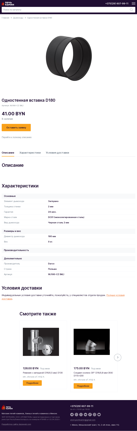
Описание (8, 152)
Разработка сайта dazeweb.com (16, 424)
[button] (117, 357)
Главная (5, 18)
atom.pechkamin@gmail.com (82, 420)
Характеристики (30, 152)
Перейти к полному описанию (17, 137)
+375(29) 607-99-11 (116, 3)
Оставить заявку (16, 127)
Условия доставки (57, 152)
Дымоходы (18, 18)
